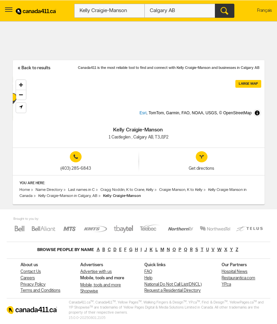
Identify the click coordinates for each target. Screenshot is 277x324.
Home (24, 190)
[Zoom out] (21, 94)
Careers (27, 278)
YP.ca (226, 284)
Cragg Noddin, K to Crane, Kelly (126, 190)
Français (264, 10)
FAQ (148, 272)
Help (148, 278)
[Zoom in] (21, 85)
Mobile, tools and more (100, 285)
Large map (248, 84)
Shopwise (89, 291)
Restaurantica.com (238, 278)
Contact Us (30, 272)
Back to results (35, 68)
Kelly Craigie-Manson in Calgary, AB (67, 196)
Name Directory (49, 190)
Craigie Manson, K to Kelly (180, 190)
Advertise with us (96, 272)
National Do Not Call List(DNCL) (173, 284)
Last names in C (81, 190)
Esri (153, 117)
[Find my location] (21, 108)
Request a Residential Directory (172, 290)
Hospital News (234, 272)
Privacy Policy (33, 284)
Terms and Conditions (40, 290)
